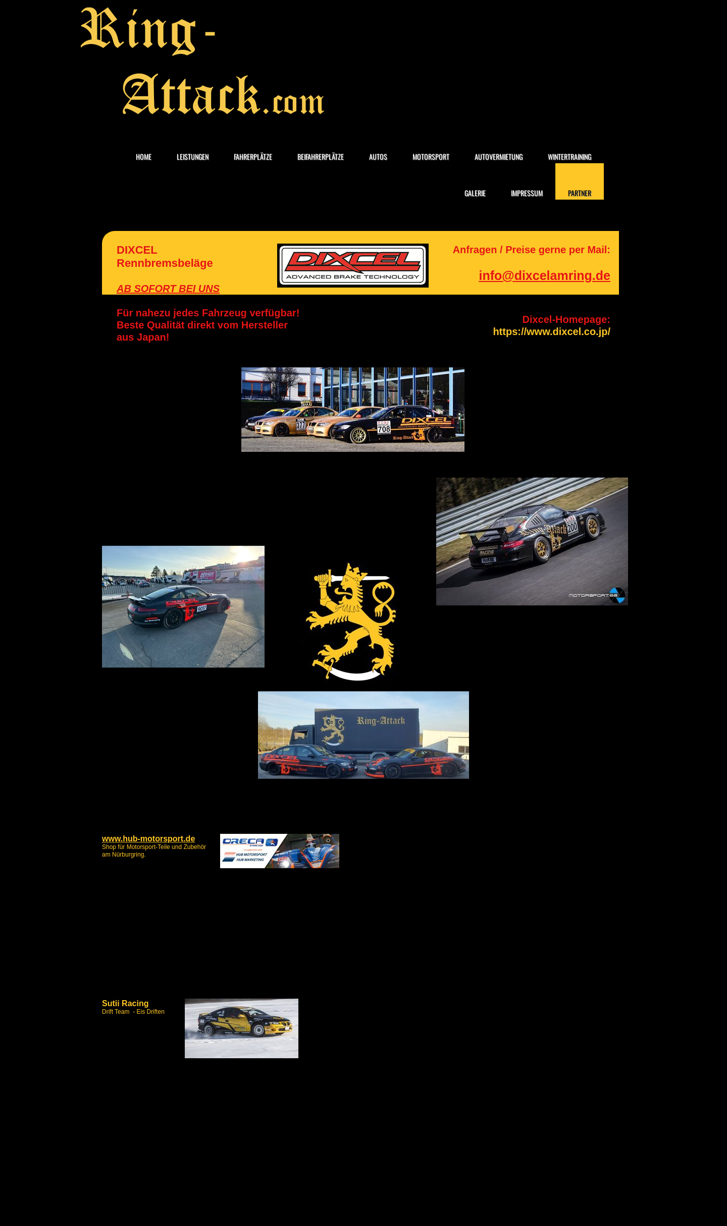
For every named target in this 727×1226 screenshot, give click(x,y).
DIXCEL (137, 250)
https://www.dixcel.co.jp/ (551, 331)
